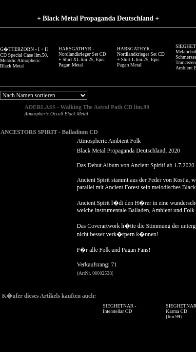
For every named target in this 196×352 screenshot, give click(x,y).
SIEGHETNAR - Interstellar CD (120, 308)
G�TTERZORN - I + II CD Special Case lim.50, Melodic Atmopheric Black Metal (24, 57)
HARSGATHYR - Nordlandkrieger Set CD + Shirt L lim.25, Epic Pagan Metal (141, 56)
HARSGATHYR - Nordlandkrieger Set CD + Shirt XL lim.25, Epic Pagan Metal (82, 56)
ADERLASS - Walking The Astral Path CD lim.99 (86, 107)
